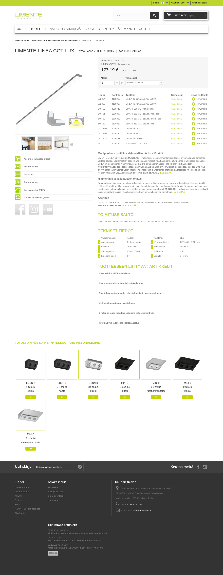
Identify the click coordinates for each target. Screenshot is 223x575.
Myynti (18, 496)
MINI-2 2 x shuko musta (125, 387)
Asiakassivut (57, 482)
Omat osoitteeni (56, 496)
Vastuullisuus (22, 491)
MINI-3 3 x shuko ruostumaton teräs (30, 438)
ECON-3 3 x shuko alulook (93, 387)
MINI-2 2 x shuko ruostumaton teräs (156, 387)
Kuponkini (53, 500)
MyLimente (202, 99)
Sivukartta (20, 513)
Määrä (104, 78)
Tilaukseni (53, 487)
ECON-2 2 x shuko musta (31, 387)
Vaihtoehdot (131, 78)
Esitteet (19, 500)
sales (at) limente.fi (142, 510)
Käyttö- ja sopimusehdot (27, 509)
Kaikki (53, 553)
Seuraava (71, 144)
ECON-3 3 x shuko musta (62, 387)
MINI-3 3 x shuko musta (187, 387)
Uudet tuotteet (22, 487)
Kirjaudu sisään (199, 2)
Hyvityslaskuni (55, 491)
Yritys (18, 504)
